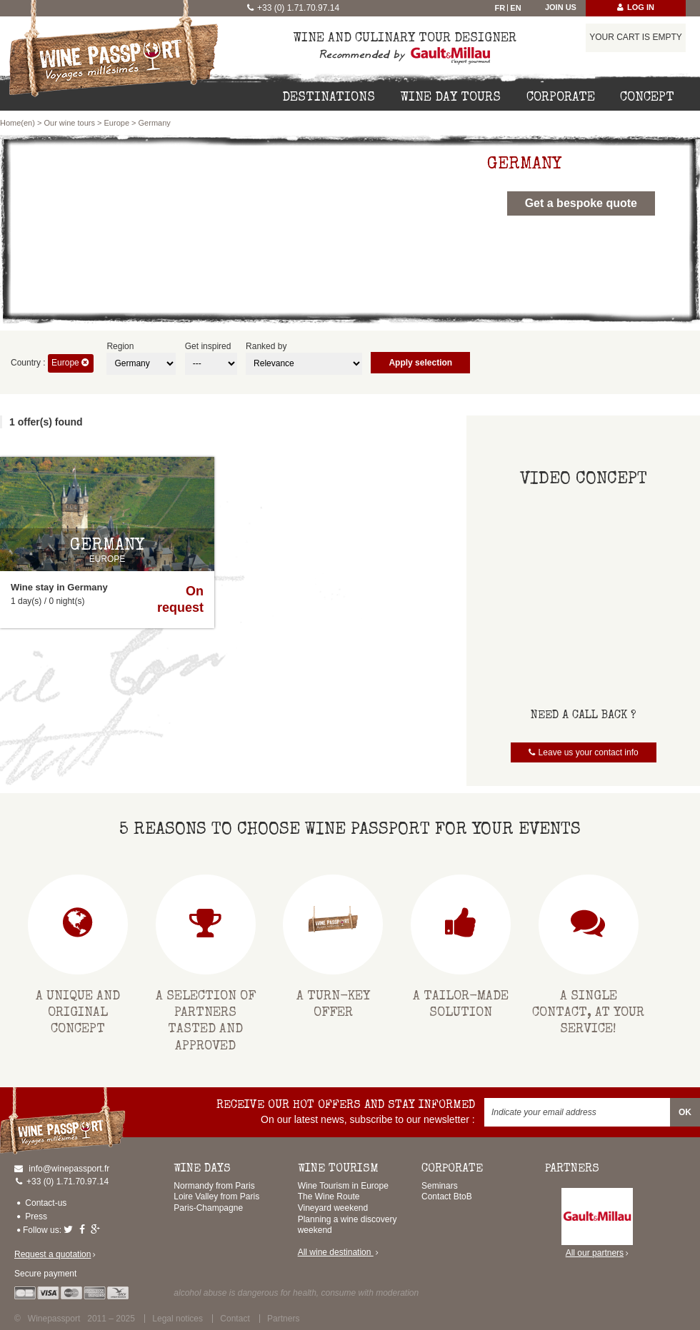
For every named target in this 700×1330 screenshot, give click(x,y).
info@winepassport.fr (69, 1169)
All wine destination (336, 1252)
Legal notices (177, 1318)
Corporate (560, 97)
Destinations (328, 97)
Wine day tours (450, 97)
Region (120, 346)
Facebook (84, 1229)
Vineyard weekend (333, 1208)
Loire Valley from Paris (216, 1196)
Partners (283, 1318)
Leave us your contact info (589, 752)
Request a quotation (52, 1254)
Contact (234, 1318)
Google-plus (97, 1229)
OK (685, 1112)
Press (36, 1216)
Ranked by (266, 346)
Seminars (439, 1186)
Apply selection (420, 363)
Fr (500, 7)
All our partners (597, 1223)
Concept (647, 97)
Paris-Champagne (208, 1208)
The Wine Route (329, 1196)
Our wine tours (69, 123)
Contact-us (45, 1203)
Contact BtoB (446, 1196)
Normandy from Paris (214, 1186)
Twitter (70, 1229)
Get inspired (208, 346)
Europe (116, 123)
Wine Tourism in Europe (343, 1186)
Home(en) (17, 123)
